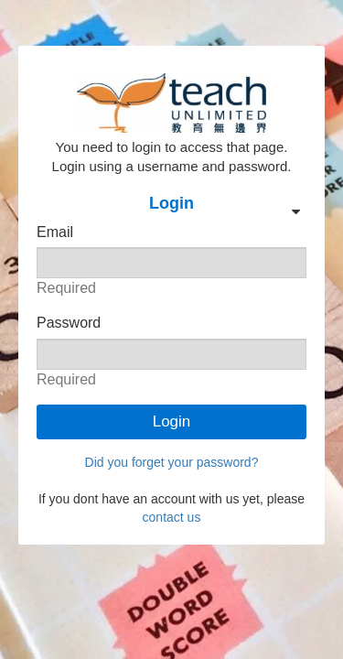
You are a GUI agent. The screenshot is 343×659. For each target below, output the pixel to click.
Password (69, 322)
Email (55, 232)
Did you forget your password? (172, 462)
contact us (172, 517)
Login (172, 421)
